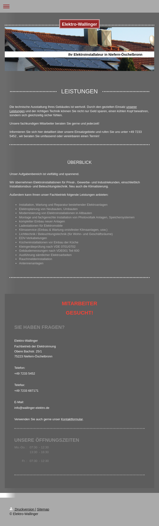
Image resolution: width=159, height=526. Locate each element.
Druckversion (22, 509)
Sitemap (43, 509)
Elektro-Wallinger (79, 24)
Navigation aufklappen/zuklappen (79, 6)
